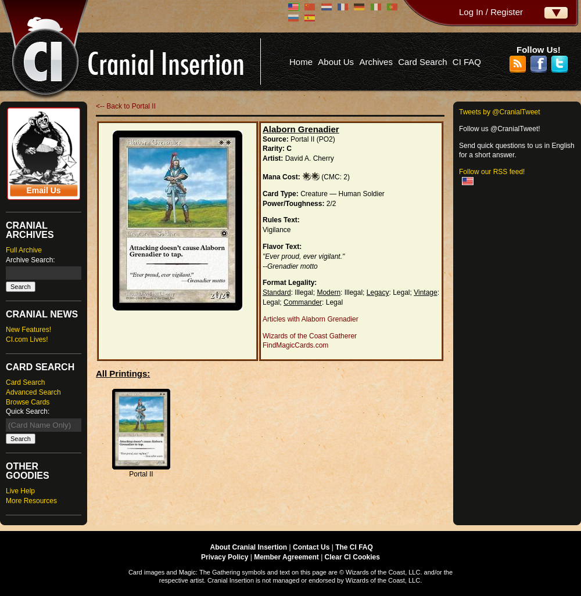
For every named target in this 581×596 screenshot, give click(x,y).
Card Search (422, 62)
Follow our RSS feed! (492, 172)
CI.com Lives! (27, 339)
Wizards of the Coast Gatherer (310, 336)
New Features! (28, 330)
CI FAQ (467, 62)
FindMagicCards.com (295, 345)
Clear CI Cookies (352, 557)
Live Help (20, 491)
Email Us (43, 190)
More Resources (31, 501)
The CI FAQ (354, 547)
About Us (336, 62)
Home (301, 62)
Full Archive (24, 250)
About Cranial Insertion (249, 547)
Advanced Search (33, 392)
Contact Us (311, 547)
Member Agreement (286, 557)
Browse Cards (27, 402)
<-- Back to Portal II (126, 106)
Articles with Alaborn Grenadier (310, 319)
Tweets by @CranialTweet (499, 112)
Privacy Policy (224, 557)
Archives (376, 62)
